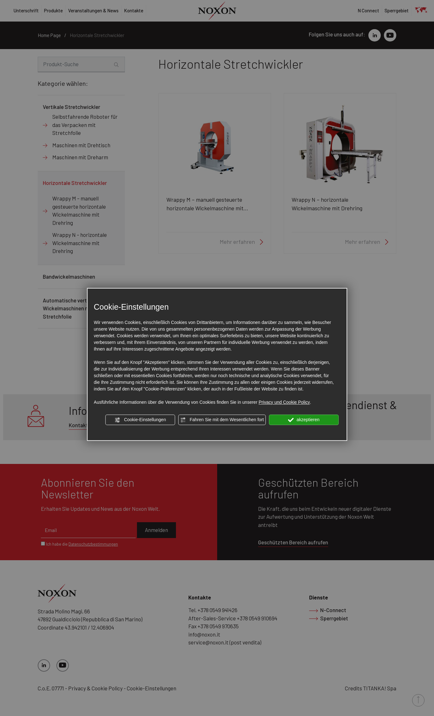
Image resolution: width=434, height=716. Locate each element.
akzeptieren (304, 420)
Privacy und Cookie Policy (284, 402)
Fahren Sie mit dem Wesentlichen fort (222, 420)
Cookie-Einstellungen (140, 420)
